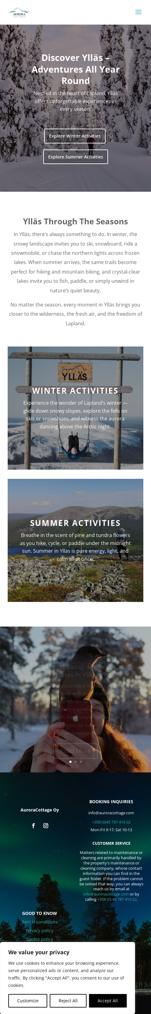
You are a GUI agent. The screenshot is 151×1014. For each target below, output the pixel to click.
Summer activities (75, 522)
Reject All (68, 1001)
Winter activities (75, 390)
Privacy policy (39, 930)
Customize (28, 1001)
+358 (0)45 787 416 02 (111, 822)
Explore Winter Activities (75, 136)
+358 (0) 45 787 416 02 (117, 899)
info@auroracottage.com (106, 894)
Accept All (108, 1001)
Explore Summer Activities (75, 157)
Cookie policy (39, 939)
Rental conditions (40, 922)
